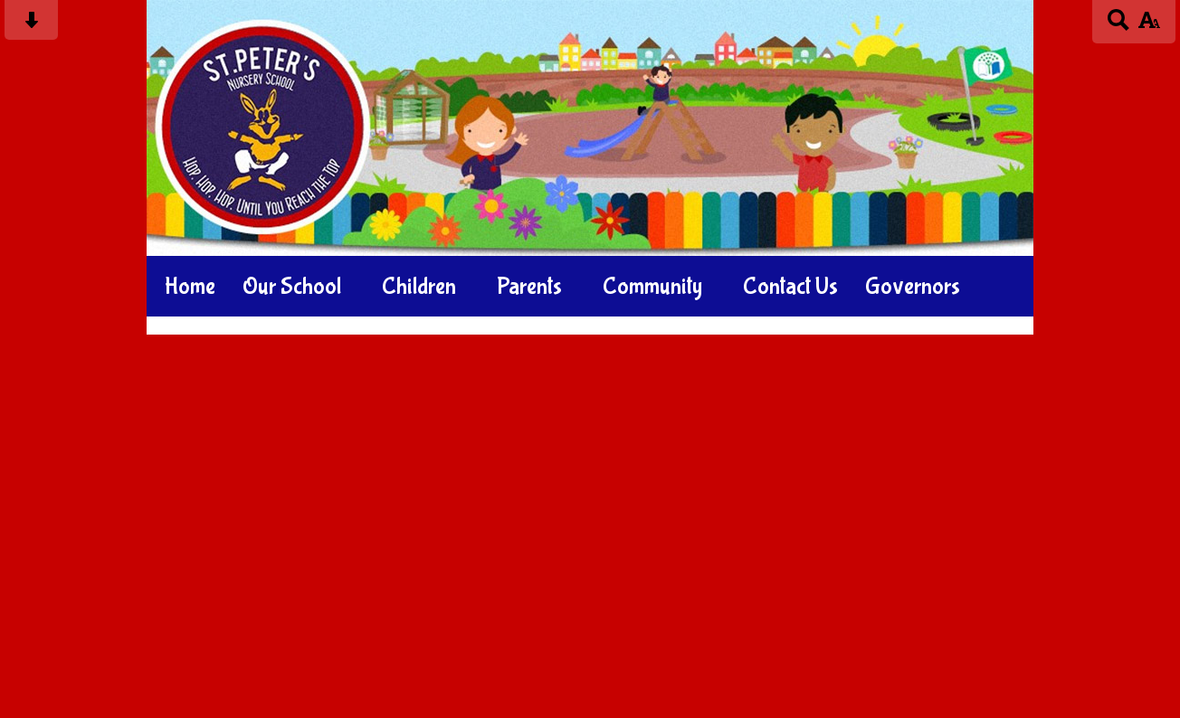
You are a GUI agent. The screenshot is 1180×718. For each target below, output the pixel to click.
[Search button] (1119, 25)
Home (190, 286)
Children (419, 286)
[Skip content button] (31, 25)
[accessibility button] (1149, 25)
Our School (292, 286)
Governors (912, 286)
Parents (529, 286)
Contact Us (790, 286)
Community (652, 286)
